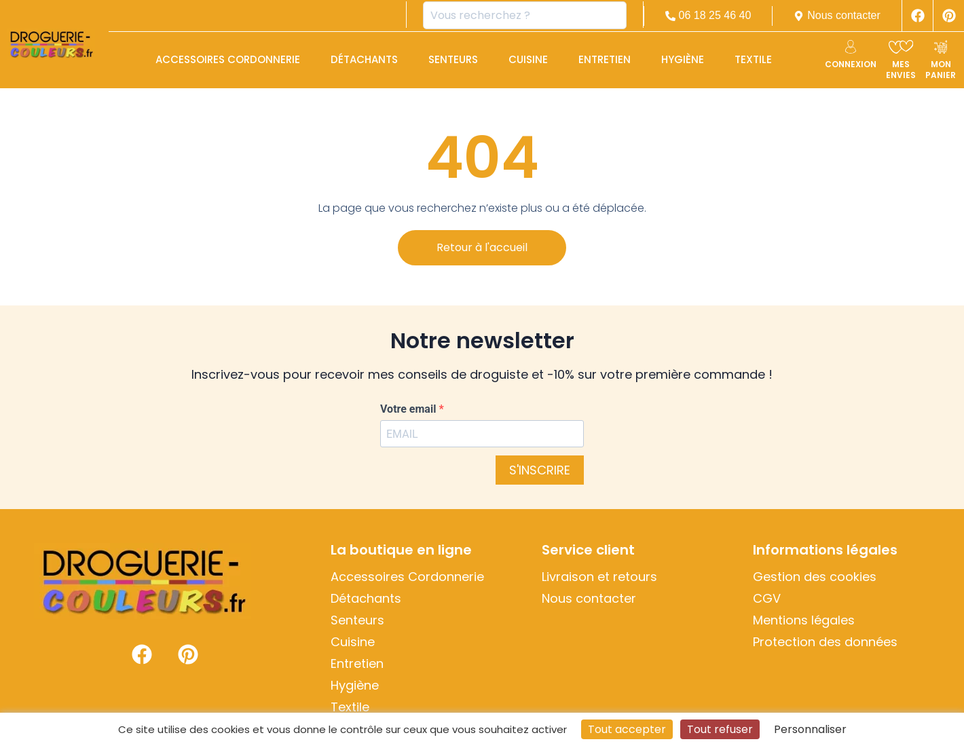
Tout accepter (627, 729)
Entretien (604, 59)
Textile (753, 59)
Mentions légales (804, 620)
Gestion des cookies (814, 577)
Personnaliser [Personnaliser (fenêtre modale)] (810, 729)
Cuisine (528, 59)
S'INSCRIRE (539, 470)
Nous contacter (589, 598)
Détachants (364, 59)
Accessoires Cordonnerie (227, 59)
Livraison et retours (599, 577)
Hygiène (682, 59)
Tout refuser (720, 729)
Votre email (409, 409)
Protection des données (825, 642)
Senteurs (453, 59)
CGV (767, 598)
